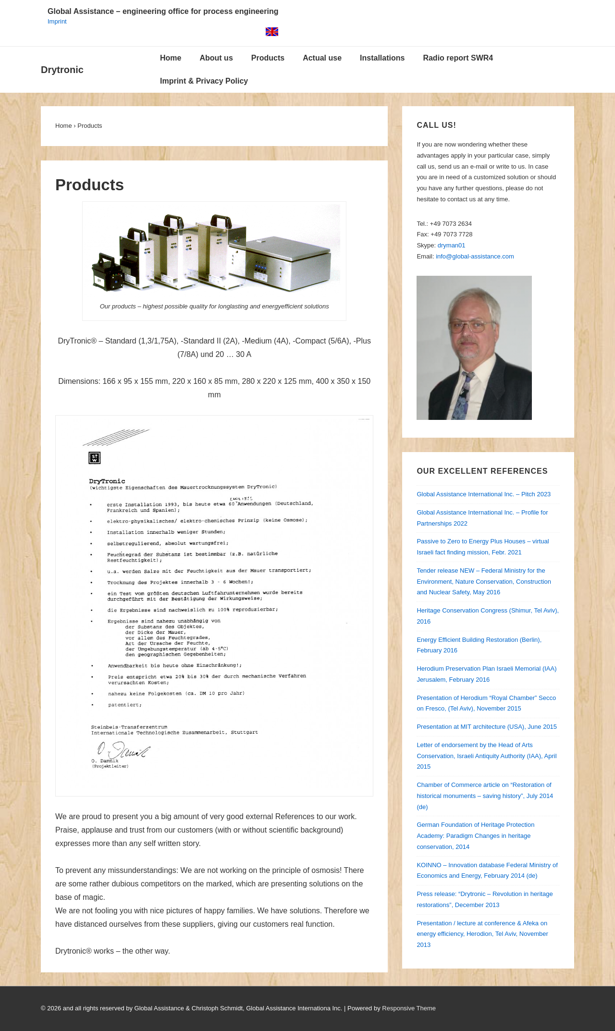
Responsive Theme (409, 1008)
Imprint (57, 21)
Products (267, 58)
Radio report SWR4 (458, 58)
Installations (382, 58)
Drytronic (62, 69)
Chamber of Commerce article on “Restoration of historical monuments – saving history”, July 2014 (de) (485, 795)
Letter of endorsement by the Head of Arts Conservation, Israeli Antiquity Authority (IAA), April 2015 (486, 756)
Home (170, 58)
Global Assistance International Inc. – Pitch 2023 (484, 494)
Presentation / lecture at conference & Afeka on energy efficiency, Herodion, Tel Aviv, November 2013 (482, 934)
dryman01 (452, 245)
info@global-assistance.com (475, 256)
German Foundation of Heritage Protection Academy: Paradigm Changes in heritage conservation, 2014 (475, 835)
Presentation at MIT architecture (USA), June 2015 (487, 726)
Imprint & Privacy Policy (204, 81)
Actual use (322, 58)
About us (216, 58)
